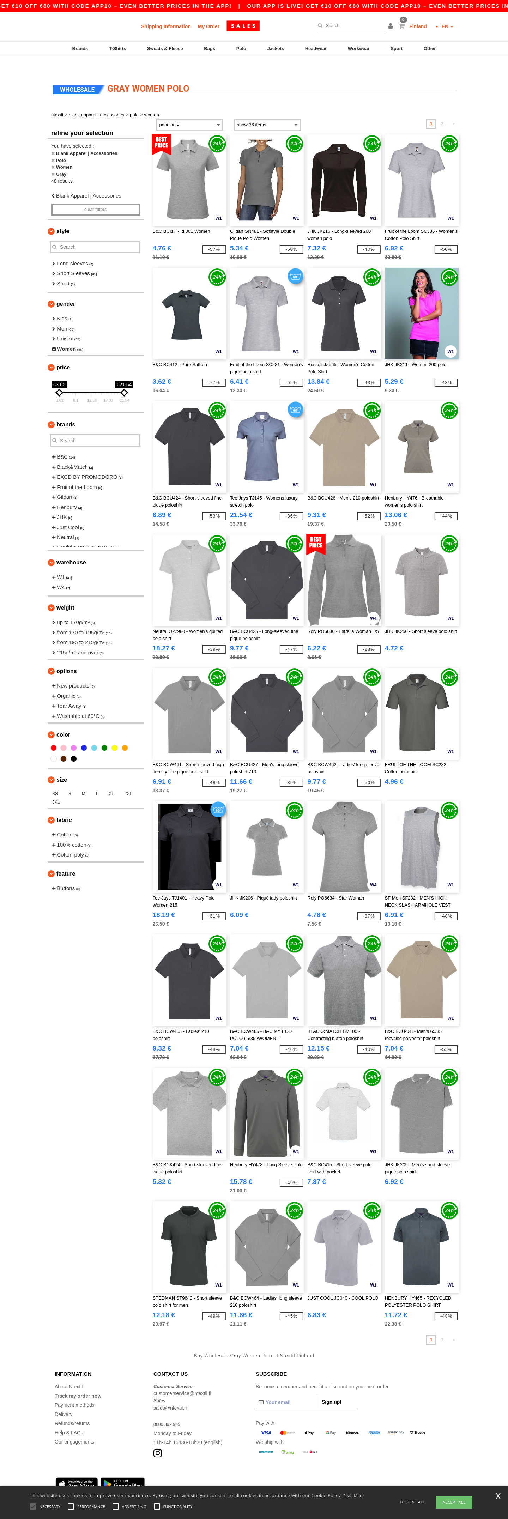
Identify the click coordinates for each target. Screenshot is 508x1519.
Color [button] (63, 721)
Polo (241, 48)
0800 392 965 (168, 1410)
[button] (391, 26)
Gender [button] (65, 290)
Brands (80, 48)
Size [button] (61, 766)
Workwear (359, 48)
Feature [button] (65, 860)
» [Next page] (454, 110)
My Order (208, 26)
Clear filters (95, 195)
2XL (128, 780)
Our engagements (74, 1428)
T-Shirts (117, 48)
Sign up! (331, 1388)
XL (111, 780)
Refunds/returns (72, 1409)
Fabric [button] (64, 807)
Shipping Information (166, 26)
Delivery (64, 1400)
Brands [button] (65, 411)
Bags (209, 48)
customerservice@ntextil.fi (182, 1380)
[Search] (349, 25)
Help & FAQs (69, 1419)
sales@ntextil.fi (170, 1394)
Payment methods (75, 1391)
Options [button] (66, 658)
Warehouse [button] (71, 549)
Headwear (316, 48)
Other (430, 48)
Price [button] (63, 354)
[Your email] (286, 1388)
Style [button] (62, 217)
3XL (56, 788)
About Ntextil (69, 1373)
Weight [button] (65, 594)
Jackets (275, 48)
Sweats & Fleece (165, 48)
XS (55, 780)
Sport (397, 48)
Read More (353, 1495)
